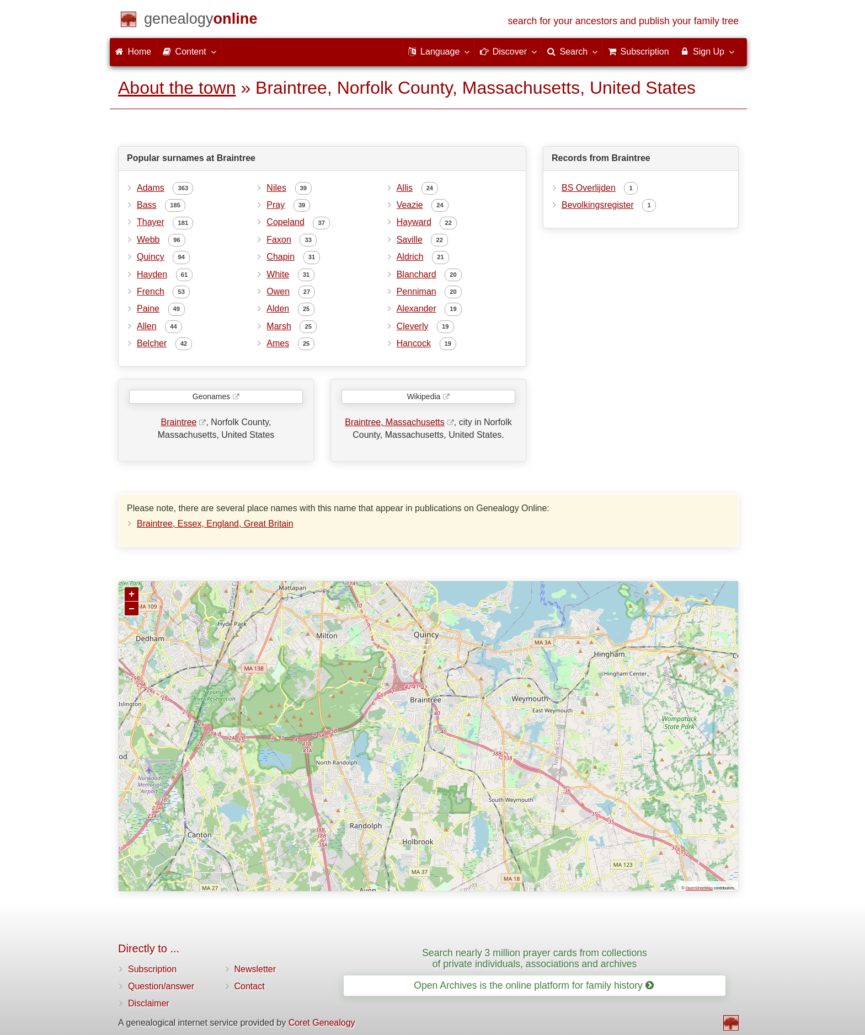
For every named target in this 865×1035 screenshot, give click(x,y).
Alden (277, 308)
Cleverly (413, 326)
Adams (150, 187)
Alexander (416, 308)
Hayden (152, 274)
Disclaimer (148, 1003)
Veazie (410, 205)
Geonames (211, 396)
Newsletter (255, 969)
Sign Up (707, 51)
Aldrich (410, 256)
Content (189, 51)
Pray (275, 205)
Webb (148, 239)
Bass (147, 205)
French (150, 291)
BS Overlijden (589, 187)
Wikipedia (424, 396)
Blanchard (416, 274)
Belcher (152, 343)
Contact (249, 986)
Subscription (152, 969)
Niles (276, 187)
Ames (277, 343)
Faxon (278, 239)
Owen (278, 291)
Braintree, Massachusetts (395, 422)
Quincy (150, 256)
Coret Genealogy (322, 1022)
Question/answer (161, 986)
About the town (177, 88)
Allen (147, 326)
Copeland (285, 222)
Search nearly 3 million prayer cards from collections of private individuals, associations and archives (534, 958)
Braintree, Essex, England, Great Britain (215, 523)
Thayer (150, 222)
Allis (405, 187)
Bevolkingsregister (598, 205)
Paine (148, 308)
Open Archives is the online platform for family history (534, 985)
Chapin (280, 256)
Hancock (414, 343)
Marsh (278, 326)
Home (133, 51)
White (277, 274)
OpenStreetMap (699, 888)
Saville (410, 239)
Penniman (416, 291)
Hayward (414, 222)
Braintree (179, 422)
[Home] (201, 20)
